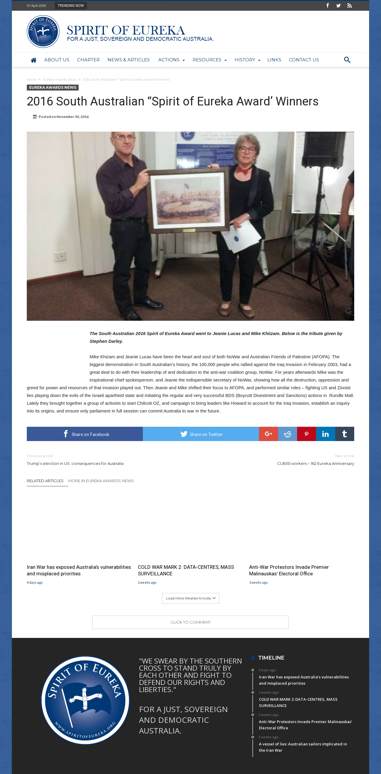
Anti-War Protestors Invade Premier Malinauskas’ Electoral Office (289, 570)
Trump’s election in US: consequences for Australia (104, 459)
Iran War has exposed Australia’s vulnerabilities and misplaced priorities (79, 570)
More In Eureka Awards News (101, 480)
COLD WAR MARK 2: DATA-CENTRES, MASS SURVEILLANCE (186, 570)
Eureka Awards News (59, 79)
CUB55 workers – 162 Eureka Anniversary (276, 459)
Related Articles (45, 480)
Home (31, 79)
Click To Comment (191, 622)
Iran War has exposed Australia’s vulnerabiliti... (129, 5)
